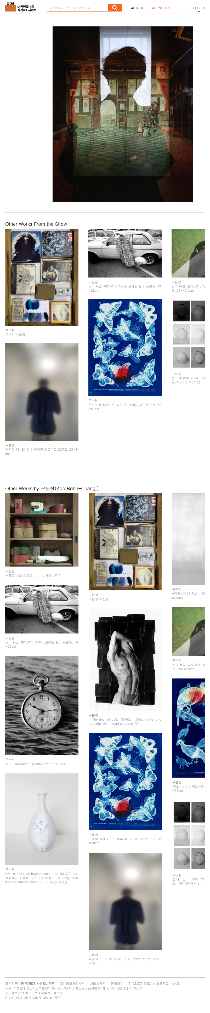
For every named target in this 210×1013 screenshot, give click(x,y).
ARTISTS (138, 7)
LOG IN (199, 7)
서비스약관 (98, 983)
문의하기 (117, 983)
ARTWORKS (161, 7)
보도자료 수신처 (167, 983)
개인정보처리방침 (72, 983)
